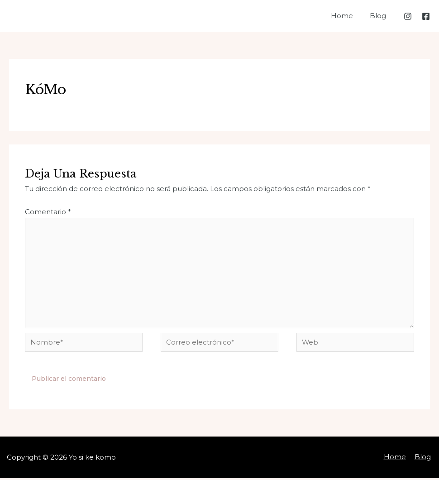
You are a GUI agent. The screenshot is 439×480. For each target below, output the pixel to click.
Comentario (48, 211)
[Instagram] (408, 16)
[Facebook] (426, 16)
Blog (380, 15)
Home (347, 15)
